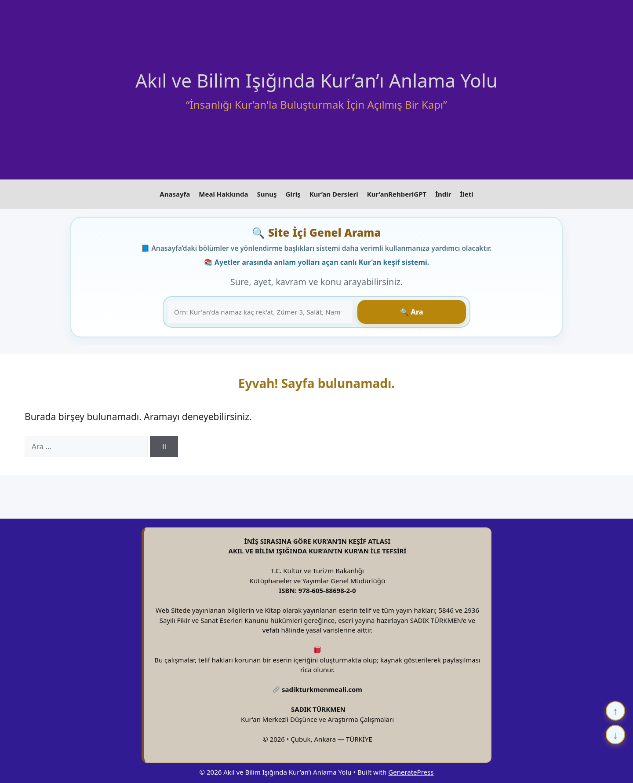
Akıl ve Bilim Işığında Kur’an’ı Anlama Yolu (316, 80)
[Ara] (164, 443)
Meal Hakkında (223, 192)
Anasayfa (175, 192)
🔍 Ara (440, 309)
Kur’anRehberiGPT (396, 192)
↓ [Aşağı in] (615, 734)
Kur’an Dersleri (333, 192)
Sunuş (267, 192)
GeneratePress (410, 769)
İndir (443, 192)
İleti (466, 192)
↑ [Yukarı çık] (615, 710)
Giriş (293, 192)
